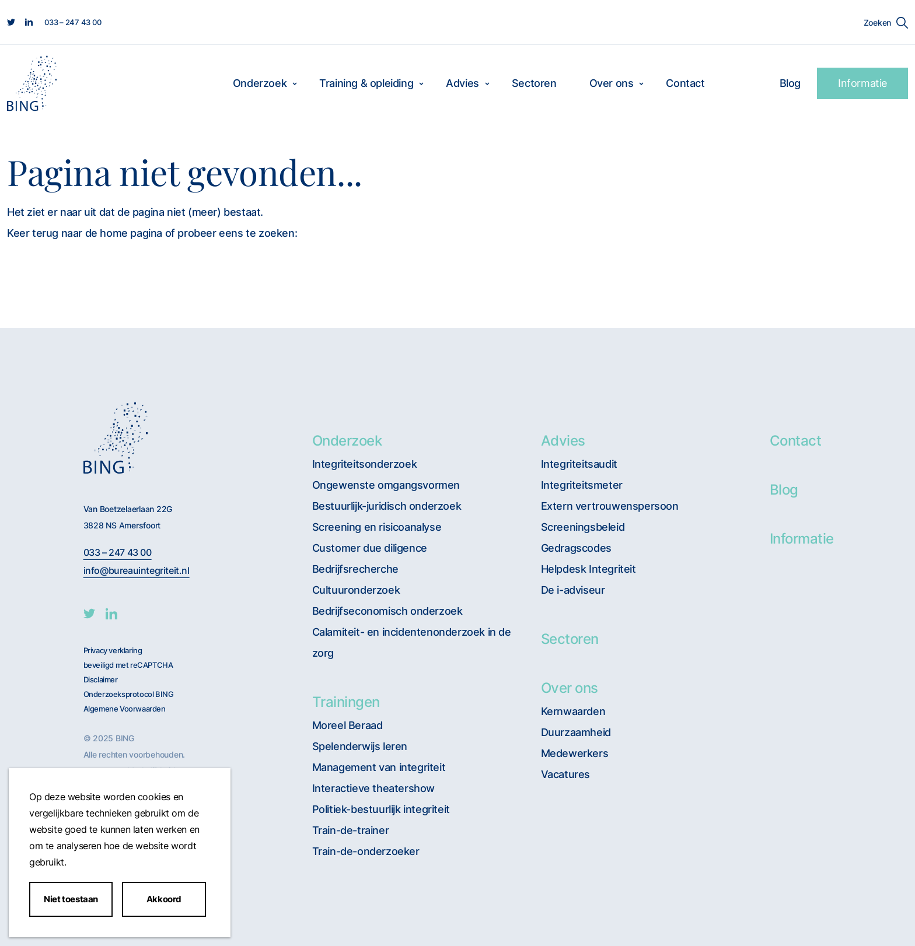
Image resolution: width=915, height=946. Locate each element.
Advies (462, 83)
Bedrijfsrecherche (355, 569)
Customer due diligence (369, 548)
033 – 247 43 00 (117, 552)
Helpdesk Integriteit (588, 569)
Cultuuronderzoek (356, 590)
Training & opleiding (366, 83)
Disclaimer (100, 679)
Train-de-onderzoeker (366, 851)
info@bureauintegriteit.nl (136, 570)
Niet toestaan (71, 899)
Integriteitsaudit (579, 464)
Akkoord (163, 899)
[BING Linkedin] (111, 613)
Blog (790, 83)
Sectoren (534, 83)
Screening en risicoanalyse (377, 527)
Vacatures (565, 774)
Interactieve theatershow (373, 788)
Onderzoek (260, 83)
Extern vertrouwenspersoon (610, 506)
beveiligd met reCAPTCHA (128, 665)
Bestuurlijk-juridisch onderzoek (387, 506)
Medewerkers (575, 753)
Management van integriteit (379, 767)
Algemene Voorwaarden (124, 709)
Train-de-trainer (350, 830)
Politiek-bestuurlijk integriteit (381, 809)
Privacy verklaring (112, 650)
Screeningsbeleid (583, 527)
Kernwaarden (573, 711)
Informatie (862, 83)
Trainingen (346, 701)
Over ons (611, 83)
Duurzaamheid (576, 732)
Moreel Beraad (347, 725)
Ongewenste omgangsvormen (386, 485)
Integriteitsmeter (582, 485)
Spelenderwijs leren (359, 746)
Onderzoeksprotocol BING (128, 694)
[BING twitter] (89, 613)
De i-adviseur (573, 590)
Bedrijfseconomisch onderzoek (387, 611)
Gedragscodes (576, 548)
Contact (685, 83)
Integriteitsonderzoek (364, 464)
